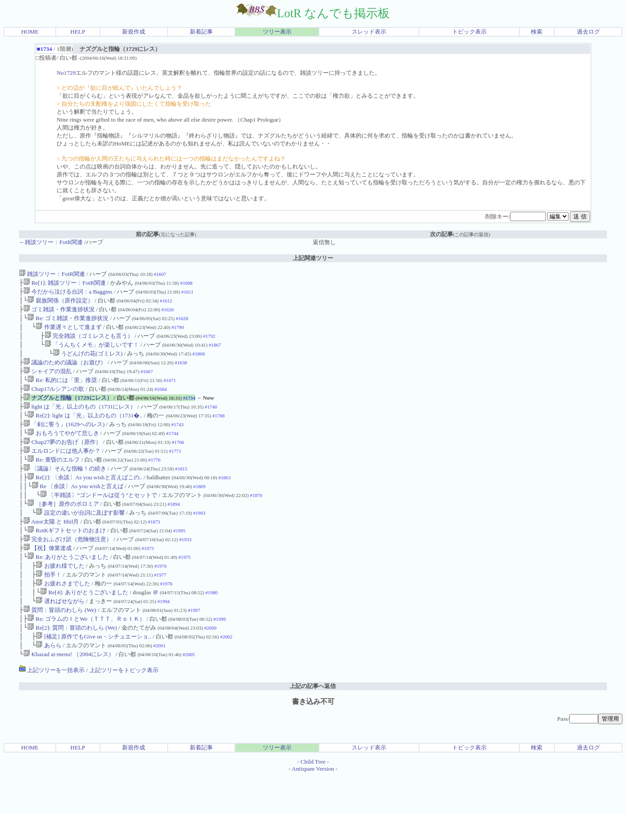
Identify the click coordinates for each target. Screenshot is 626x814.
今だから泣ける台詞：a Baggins (67, 293)
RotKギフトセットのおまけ (66, 556)
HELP (77, 31)
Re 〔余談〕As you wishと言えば (77, 507)
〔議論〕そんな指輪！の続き (64, 488)
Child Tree (313, 799)
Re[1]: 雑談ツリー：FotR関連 (64, 283)
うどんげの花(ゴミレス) (88, 361)
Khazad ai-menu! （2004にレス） (68, 692)
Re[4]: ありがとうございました (84, 624)
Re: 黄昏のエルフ (53, 478)
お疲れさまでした (63, 614)
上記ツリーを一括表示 (51, 708)
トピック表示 (469, 31)
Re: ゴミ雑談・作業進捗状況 (67, 322)
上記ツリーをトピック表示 (123, 708)
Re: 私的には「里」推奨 (62, 390)
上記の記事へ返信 (313, 724)
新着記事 (201, 31)
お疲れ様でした (60, 595)
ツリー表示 (277, 31)
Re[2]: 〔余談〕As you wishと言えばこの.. (84, 497)
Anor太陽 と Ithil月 (51, 546)
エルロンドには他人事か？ (61, 468)
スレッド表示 (369, 31)
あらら (48, 682)
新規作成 (133, 31)
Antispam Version (313, 806)
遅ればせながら (60, 634)
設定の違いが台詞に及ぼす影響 (80, 536)
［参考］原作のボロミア (63, 527)
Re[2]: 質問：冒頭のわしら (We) (72, 663)
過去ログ (588, 31)
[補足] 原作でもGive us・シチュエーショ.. (93, 672)
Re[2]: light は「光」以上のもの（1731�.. (84, 429)
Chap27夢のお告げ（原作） (62, 458)
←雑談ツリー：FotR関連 (51, 242)
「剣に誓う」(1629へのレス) (64, 439)
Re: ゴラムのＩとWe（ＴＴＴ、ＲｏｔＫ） (86, 653)
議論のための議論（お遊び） (64, 371)
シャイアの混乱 (47, 381)
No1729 (66, 72)
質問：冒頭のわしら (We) (59, 643)
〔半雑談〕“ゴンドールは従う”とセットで (98, 517)
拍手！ (48, 604)
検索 (536, 31)
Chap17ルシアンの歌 (53, 400)
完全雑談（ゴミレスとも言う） (89, 342)
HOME (29, 31)
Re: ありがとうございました (67, 585)
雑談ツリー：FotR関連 (52, 274)
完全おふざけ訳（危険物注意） (67, 565)
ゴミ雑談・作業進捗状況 (59, 313)
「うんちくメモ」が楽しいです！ (92, 351)
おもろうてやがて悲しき (63, 449)
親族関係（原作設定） (60, 303)
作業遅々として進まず (68, 332)
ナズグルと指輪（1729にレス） (67, 410)
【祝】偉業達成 (47, 575)
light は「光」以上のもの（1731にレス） (79, 420)
